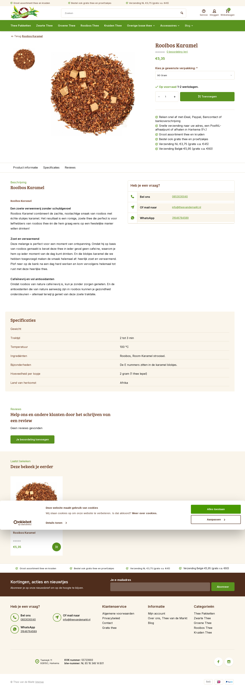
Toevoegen (207, 96)
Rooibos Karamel (33, 36)
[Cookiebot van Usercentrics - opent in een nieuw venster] (22, 687)
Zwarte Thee (46, 25)
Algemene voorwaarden (118, 613)
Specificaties (51, 167)
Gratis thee (109, 627)
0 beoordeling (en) (177, 51)
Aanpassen (216, 683)
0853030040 (180, 196)
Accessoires (176, 25)
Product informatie (25, 167)
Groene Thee (70, 25)
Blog (197, 25)
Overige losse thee (146, 25)
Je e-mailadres (119, 580)
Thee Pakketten (21, 25)
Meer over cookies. (144, 677)
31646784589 (181, 218)
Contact (107, 623)
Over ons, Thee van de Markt (167, 618)
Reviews (70, 167)
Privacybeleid (111, 618)
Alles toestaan (216, 673)
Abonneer (223, 586)
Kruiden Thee (117, 25)
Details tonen (54, 687)
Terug (16, 36)
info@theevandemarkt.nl (188, 207)
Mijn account (156, 613)
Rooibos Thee (93, 25)
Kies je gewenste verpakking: (176, 68)
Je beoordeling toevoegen (32, 439)
